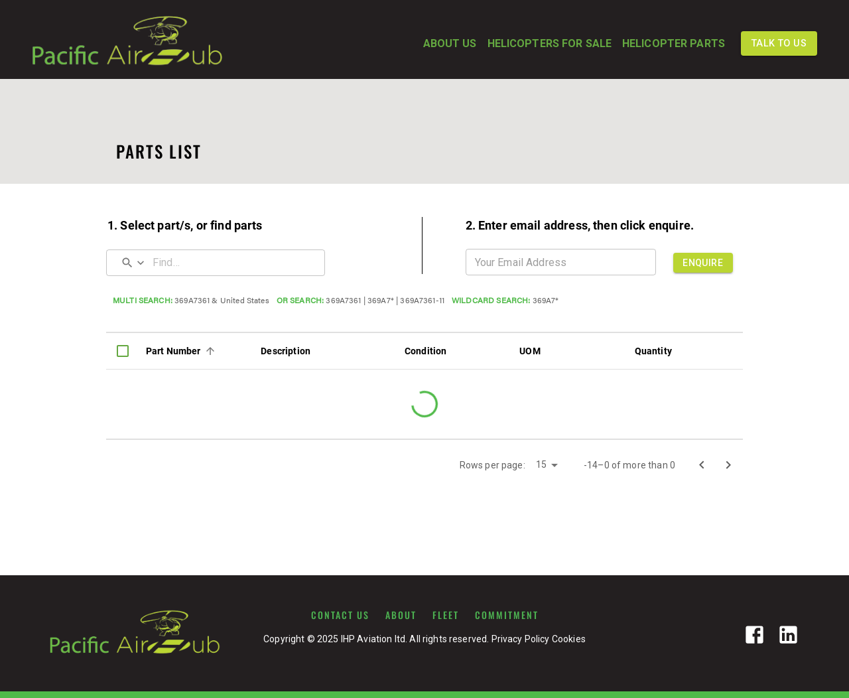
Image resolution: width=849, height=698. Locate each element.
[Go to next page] (728, 465)
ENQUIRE (703, 263)
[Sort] (210, 351)
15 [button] (541, 464)
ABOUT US (450, 43)
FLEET (445, 615)
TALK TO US (779, 43)
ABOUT (401, 615)
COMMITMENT (507, 615)
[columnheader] (122, 351)
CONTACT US (340, 615)
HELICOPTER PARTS (673, 43)
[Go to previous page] (701, 465)
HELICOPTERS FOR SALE (549, 43)
